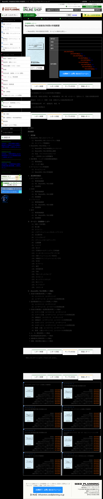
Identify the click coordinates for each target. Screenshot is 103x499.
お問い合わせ (84, 4)
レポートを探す (30, 15)
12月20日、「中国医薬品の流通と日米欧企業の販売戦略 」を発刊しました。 (11, 165)
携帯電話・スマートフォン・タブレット (11, 39)
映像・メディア (7, 24)
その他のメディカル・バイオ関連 (12, 95)
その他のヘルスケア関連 (10, 125)
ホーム (25, 18)
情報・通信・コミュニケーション (51, 18)
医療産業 (5, 80)
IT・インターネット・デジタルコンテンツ (11, 28)
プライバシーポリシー (73, 4)
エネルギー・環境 (8, 44)
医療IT (4, 99)
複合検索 (74, 15)
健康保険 (5, 121)
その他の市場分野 (8, 132)
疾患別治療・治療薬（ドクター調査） (13, 73)
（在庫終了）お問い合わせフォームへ (75, 74)
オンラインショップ (95, 1)
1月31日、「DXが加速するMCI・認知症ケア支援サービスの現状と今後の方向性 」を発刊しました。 (11, 145)
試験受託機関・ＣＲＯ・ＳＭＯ (11, 66)
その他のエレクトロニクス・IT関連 (11, 49)
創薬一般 (5, 88)
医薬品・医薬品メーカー (10, 58)
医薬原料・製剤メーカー (10, 62)
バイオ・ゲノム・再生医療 (10, 77)
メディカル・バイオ (8, 55)
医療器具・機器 (7, 106)
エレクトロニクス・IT (35, 18)
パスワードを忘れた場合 (74, 6)
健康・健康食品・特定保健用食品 (12, 117)
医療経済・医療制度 (8, 84)
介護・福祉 (6, 114)
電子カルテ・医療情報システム (11, 103)
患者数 (4, 69)
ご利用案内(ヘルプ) (96, 4)
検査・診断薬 (6, 91)
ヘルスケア (6, 110)
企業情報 (84, 1)
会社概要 (62, 4)
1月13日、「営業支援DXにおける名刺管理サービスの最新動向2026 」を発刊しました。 (11, 155)
